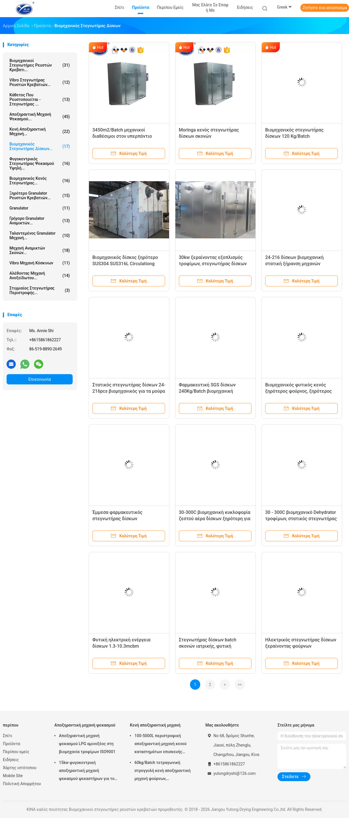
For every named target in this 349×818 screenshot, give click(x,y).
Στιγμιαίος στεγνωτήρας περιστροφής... (39, 290)
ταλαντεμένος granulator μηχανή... (39, 235)
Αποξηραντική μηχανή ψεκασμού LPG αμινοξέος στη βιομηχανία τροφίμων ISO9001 (87, 743)
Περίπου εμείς (16, 751)
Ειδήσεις (11, 759)
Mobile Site (13, 775)
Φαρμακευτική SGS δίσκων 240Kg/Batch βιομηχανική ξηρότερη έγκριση (207, 391)
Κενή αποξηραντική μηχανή (155, 725)
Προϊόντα (11, 743)
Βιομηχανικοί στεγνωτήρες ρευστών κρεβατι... (39, 65)
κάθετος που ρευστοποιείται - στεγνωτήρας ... (39, 99)
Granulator (39, 208)
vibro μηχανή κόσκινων (39, 263)
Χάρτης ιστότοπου (19, 767)
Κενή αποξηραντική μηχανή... (39, 131)
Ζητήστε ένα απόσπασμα (324, 7)
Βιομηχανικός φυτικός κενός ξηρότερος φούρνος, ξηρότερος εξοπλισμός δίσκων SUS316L (298, 391)
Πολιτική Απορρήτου (22, 783)
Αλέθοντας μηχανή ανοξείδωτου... (39, 275)
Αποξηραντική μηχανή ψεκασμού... (39, 116)
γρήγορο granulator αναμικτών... (39, 220)
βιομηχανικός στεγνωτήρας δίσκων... (39, 146)
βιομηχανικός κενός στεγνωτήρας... (39, 180)
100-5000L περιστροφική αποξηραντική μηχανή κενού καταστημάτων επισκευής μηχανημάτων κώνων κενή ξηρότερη (160, 744)
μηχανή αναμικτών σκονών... (39, 250)
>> (240, 684)
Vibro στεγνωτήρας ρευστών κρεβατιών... (39, 82)
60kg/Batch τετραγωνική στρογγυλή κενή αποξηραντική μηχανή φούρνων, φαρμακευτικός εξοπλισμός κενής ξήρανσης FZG (162, 771)
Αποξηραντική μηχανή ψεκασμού (84, 725)
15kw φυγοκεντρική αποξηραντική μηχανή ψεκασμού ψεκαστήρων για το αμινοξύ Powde (86, 771)
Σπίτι (7, 735)
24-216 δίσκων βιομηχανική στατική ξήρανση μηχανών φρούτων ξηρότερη (294, 264)
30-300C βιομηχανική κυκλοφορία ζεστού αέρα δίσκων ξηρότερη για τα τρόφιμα (214, 519)
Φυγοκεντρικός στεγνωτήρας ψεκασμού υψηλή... (39, 163)
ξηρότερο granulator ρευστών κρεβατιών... (39, 195)
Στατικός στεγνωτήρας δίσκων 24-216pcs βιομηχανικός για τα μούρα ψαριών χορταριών (128, 391)
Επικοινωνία (39, 379)
